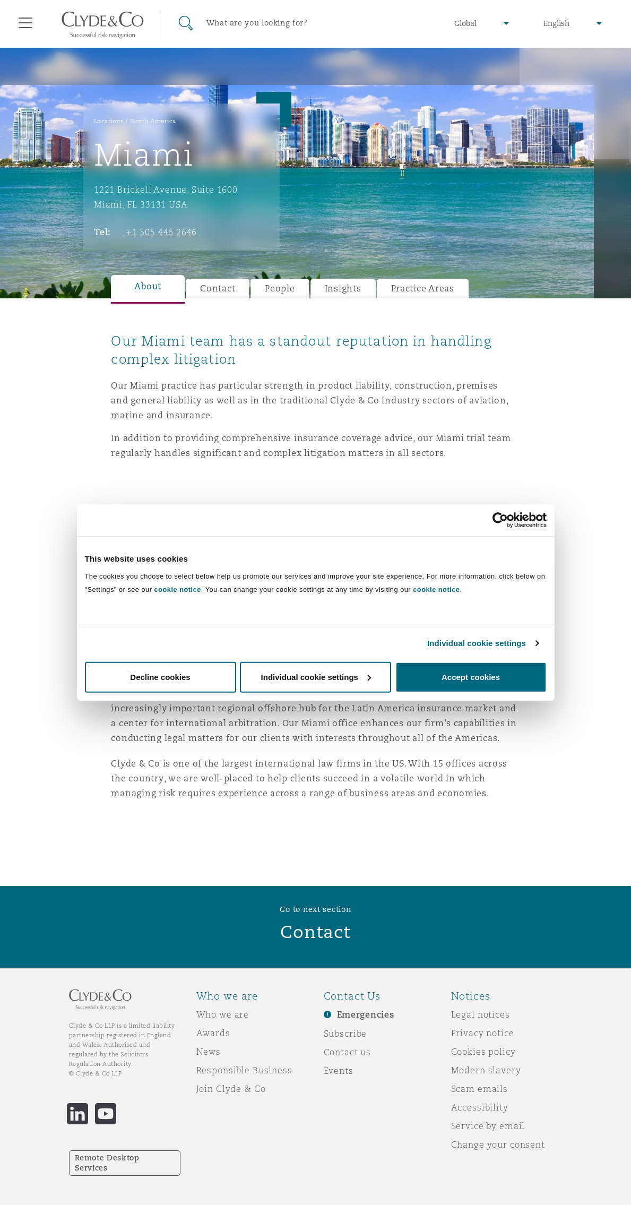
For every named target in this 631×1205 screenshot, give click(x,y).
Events (338, 1070)
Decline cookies (160, 676)
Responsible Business (244, 1070)
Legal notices (480, 1014)
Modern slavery (486, 1070)
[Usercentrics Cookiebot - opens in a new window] (500, 520)
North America (153, 121)
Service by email (488, 1126)
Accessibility (479, 1107)
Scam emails (479, 1088)
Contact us (347, 1052)
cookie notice (177, 589)
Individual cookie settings (476, 643)
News (208, 1051)
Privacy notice (482, 1033)
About (147, 286)
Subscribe (345, 1033)
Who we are (222, 1014)
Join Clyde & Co (231, 1088)
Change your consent (498, 1144)
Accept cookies (471, 676)
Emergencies (365, 1014)
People (280, 288)
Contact (217, 288)
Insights (343, 288)
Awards (213, 1033)
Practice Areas (422, 288)
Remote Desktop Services (107, 1163)
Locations (109, 121)
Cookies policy (483, 1051)
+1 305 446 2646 (161, 232)
